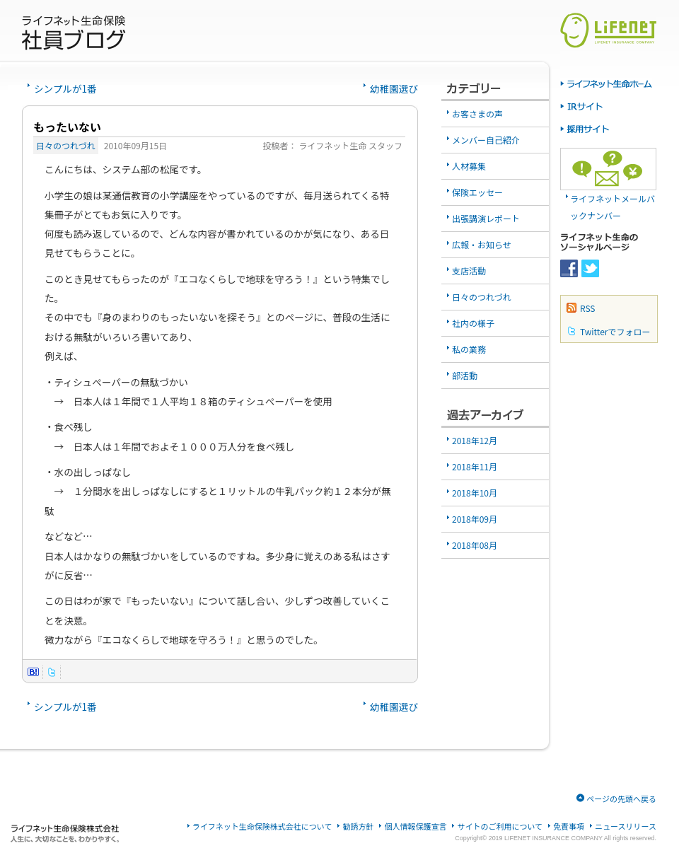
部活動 (464, 375)
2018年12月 (474, 440)
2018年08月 (474, 545)
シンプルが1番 (65, 88)
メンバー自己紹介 (486, 140)
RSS (588, 308)
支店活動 (469, 271)
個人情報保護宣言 (415, 826)
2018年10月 (474, 493)
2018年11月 (474, 466)
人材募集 (469, 166)
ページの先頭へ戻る (621, 798)
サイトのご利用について (499, 826)
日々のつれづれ (65, 145)
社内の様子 (473, 323)
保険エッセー (477, 192)
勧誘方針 (357, 826)
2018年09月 (474, 519)
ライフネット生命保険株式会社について (262, 826)
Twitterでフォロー (615, 331)
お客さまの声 (477, 114)
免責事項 (568, 826)
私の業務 (469, 349)
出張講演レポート (486, 218)
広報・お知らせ (481, 244)
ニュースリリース (625, 826)
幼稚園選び (394, 88)
